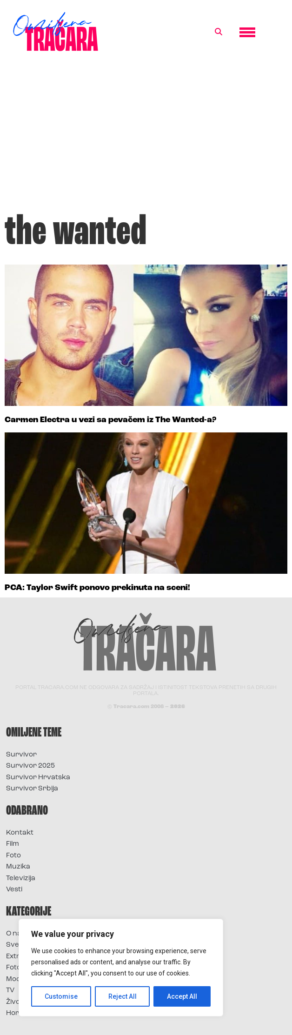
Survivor (21, 754)
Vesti (14, 889)
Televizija (20, 878)
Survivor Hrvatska (38, 777)
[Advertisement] (146, 137)
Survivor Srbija (32, 788)
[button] (218, 32)
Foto (13, 855)
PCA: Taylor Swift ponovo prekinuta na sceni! (97, 588)
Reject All (122, 996)
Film (12, 844)
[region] (121, 967)
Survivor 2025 (30, 766)
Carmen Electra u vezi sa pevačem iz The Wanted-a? (110, 420)
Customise (61, 996)
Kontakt (19, 832)
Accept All (182, 996)
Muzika (18, 866)
